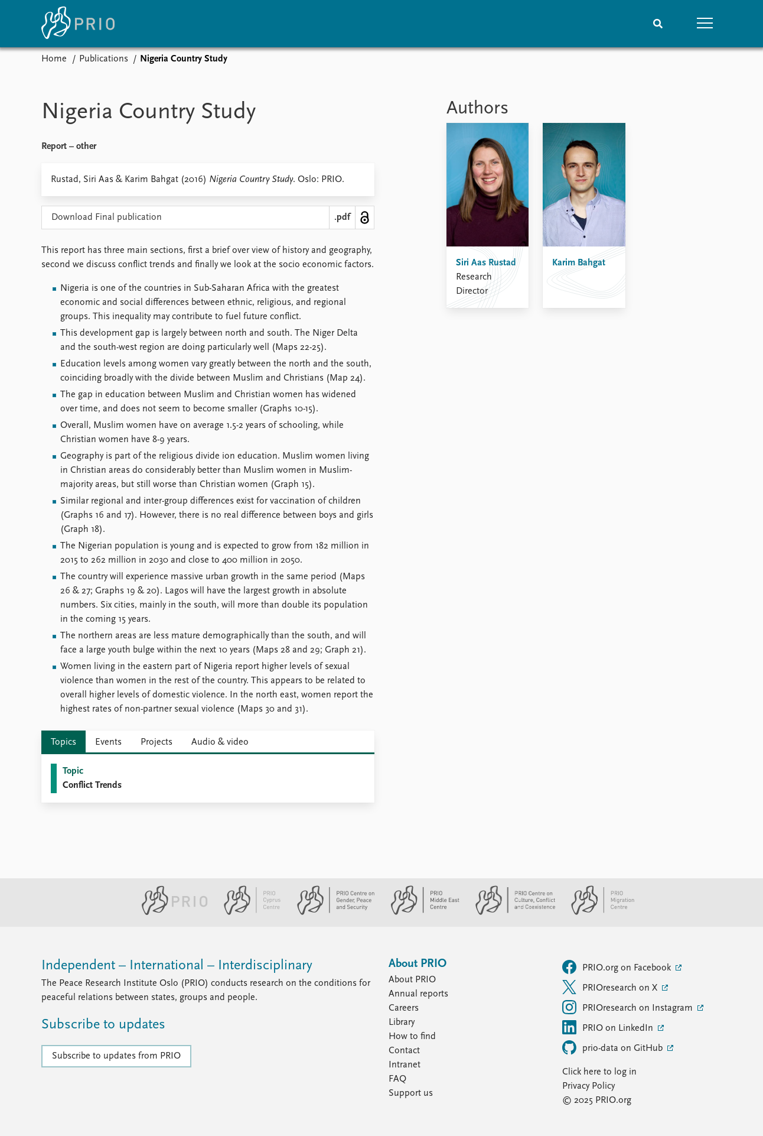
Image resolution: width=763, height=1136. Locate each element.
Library (402, 1022)
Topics (63, 742)
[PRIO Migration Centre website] (596, 912)
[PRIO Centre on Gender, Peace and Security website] (331, 912)
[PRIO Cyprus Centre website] (247, 912)
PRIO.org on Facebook (617, 967)
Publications (103, 59)
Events (108, 742)
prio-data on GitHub (613, 1047)
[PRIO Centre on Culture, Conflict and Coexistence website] (510, 912)
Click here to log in (599, 1072)
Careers (404, 1008)
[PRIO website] (170, 912)
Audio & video (220, 742)
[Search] (658, 23)
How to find (412, 1036)
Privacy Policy (588, 1086)
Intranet (404, 1065)
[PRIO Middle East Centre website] (420, 912)
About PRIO (412, 980)
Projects (156, 742)
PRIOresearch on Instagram (628, 1007)
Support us (411, 1093)
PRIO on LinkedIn (609, 1027)
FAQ (397, 1079)
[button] (705, 23)
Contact (404, 1051)
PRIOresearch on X (611, 987)
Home (54, 59)
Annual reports (418, 994)
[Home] (78, 24)
